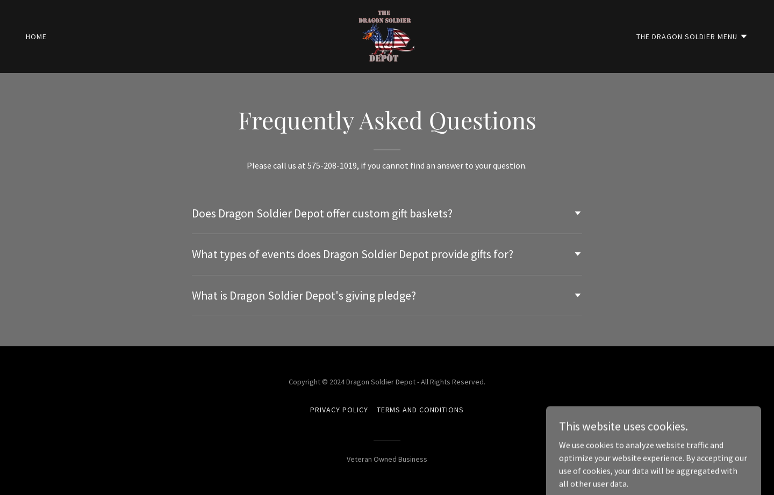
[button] (692, 36)
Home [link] (36, 36)
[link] (387, 35)
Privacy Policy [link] (339, 409)
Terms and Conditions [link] (420, 409)
